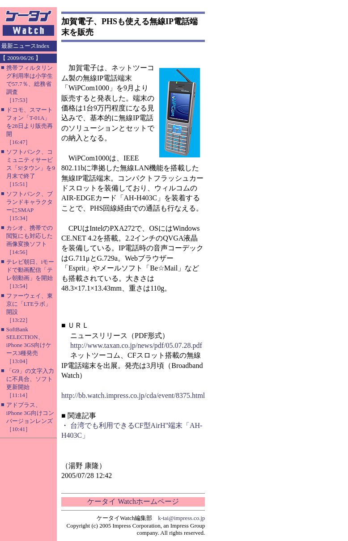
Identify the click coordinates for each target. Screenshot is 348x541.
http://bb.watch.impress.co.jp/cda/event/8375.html (133, 395)
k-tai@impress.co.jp (181, 518)
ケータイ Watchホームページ (132, 501)
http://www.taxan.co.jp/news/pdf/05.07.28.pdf (136, 345)
